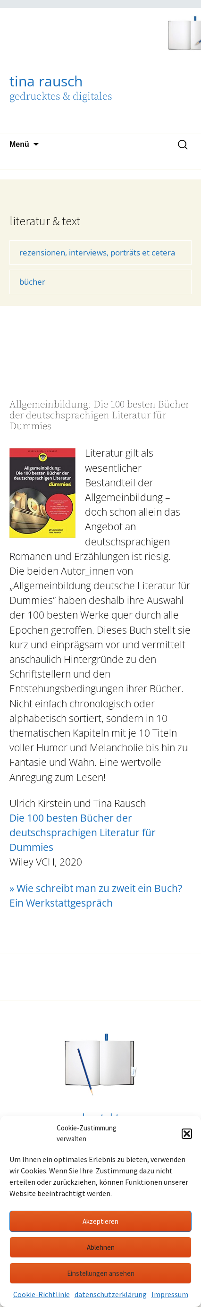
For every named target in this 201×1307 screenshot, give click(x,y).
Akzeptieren (100, 1221)
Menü (19, 144)
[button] (187, 1133)
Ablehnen (101, 1247)
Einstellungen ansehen (100, 1273)
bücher (32, 281)
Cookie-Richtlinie (41, 1294)
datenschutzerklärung (111, 1294)
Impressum (169, 1294)
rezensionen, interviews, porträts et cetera (97, 252)
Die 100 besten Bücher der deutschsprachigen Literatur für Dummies (82, 832)
